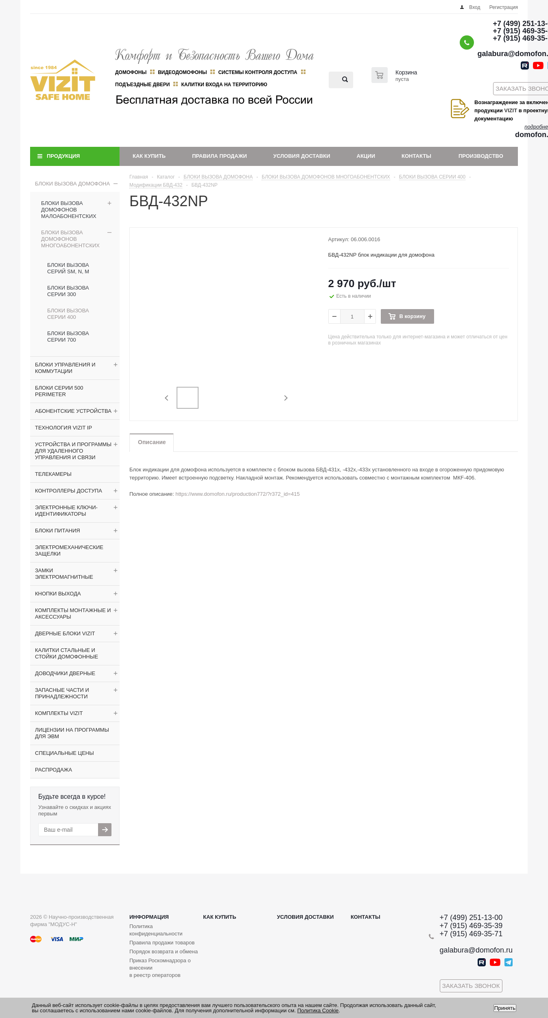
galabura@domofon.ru (476, 950)
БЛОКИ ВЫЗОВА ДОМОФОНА (72, 184)
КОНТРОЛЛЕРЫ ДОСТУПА (68, 491)
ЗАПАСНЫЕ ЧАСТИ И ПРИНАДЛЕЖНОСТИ (62, 693)
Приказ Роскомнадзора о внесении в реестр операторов (160, 967)
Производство (480, 156)
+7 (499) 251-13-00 (471, 917)
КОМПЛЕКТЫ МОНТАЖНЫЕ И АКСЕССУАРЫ (73, 613)
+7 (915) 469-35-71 (471, 934)
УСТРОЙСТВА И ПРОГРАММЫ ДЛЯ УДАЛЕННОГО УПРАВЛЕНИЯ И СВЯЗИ (73, 450)
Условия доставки (301, 156)
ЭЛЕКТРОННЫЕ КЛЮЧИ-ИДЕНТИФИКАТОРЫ (66, 510)
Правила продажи (219, 156)
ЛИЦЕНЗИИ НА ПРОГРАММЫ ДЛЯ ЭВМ (72, 733)
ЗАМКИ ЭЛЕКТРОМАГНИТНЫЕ (64, 573)
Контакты (416, 156)
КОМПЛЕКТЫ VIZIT (59, 713)
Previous (167, 398)
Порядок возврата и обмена (163, 951)
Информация (149, 917)
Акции (366, 156)
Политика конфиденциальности (156, 930)
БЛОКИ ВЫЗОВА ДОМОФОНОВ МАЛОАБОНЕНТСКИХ (68, 209)
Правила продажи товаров (161, 943)
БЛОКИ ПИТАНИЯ (57, 531)
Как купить (149, 156)
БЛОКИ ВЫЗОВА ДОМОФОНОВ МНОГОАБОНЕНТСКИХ (70, 239)
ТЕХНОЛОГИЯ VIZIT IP (63, 428)
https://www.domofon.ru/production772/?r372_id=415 (237, 494)
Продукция (63, 156)
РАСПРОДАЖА (53, 770)
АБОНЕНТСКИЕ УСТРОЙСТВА (73, 411)
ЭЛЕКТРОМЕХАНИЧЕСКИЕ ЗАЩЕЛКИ (69, 550)
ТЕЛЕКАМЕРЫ (53, 474)
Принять (504, 1008)
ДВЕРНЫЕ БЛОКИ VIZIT (65, 633)
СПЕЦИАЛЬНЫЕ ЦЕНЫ (64, 753)
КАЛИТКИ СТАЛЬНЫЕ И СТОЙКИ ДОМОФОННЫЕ (66, 653)
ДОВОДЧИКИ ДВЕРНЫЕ (65, 673)
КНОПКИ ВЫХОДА (58, 594)
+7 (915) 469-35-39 (471, 926)
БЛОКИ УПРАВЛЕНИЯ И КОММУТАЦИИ (65, 368)
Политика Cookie (318, 1010)
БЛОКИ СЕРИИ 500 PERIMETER (59, 391)
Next (286, 398)
